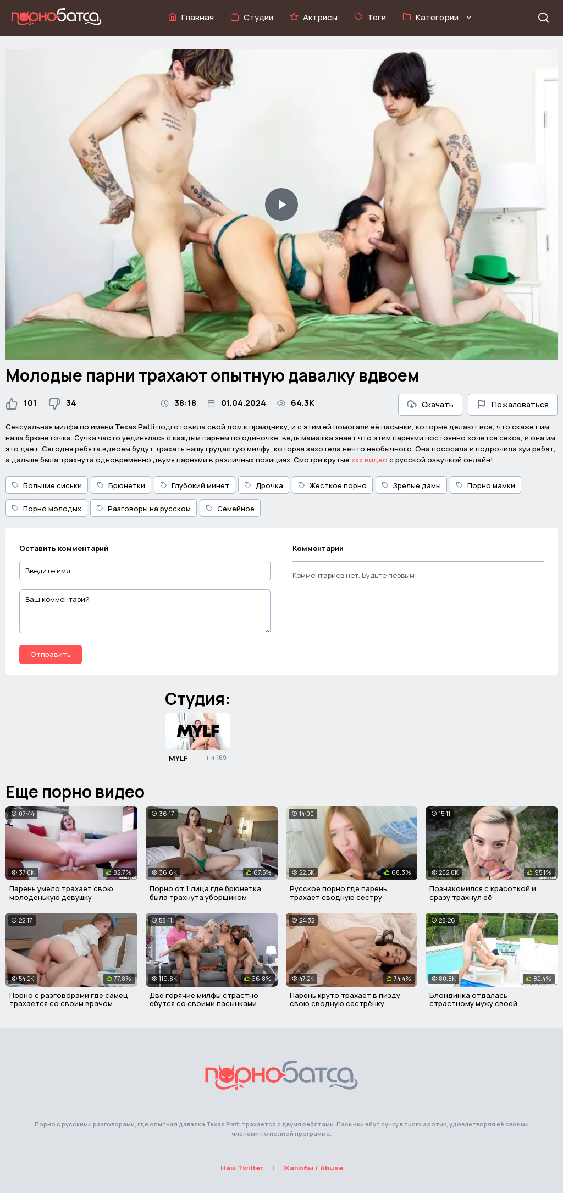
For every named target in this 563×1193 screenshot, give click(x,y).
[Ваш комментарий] (145, 611)
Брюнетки (121, 485)
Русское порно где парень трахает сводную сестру (338, 892)
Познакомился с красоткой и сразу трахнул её (482, 892)
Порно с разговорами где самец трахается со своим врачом (68, 999)
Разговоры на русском (143, 508)
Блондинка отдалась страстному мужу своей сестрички (473, 1003)
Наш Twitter (241, 1168)
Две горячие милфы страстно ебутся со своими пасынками (204, 999)
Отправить (50, 654)
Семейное (230, 508)
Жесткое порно (332, 485)
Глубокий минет (194, 485)
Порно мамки (485, 485)
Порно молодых (46, 508)
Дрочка (263, 485)
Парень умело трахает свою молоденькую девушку (61, 892)
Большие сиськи (47, 485)
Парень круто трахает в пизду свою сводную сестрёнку (345, 999)
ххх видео (369, 460)
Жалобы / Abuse (313, 1168)
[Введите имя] (145, 571)
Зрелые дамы (411, 485)
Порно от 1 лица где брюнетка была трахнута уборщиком (205, 892)
